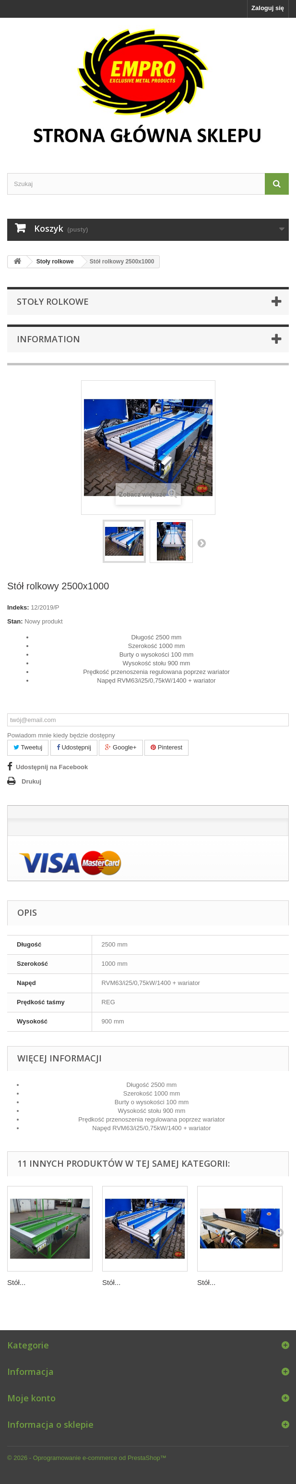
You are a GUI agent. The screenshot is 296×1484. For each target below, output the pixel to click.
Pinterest (166, 747)
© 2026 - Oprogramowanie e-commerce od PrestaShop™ (86, 1457)
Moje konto (31, 1398)
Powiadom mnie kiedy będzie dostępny (61, 735)
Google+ (120, 747)
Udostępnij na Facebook (52, 767)
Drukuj (31, 781)
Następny (201, 543)
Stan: (15, 621)
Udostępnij (74, 747)
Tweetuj (27, 747)
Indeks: (18, 607)
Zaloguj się (267, 8)
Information (48, 339)
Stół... (16, 1282)
